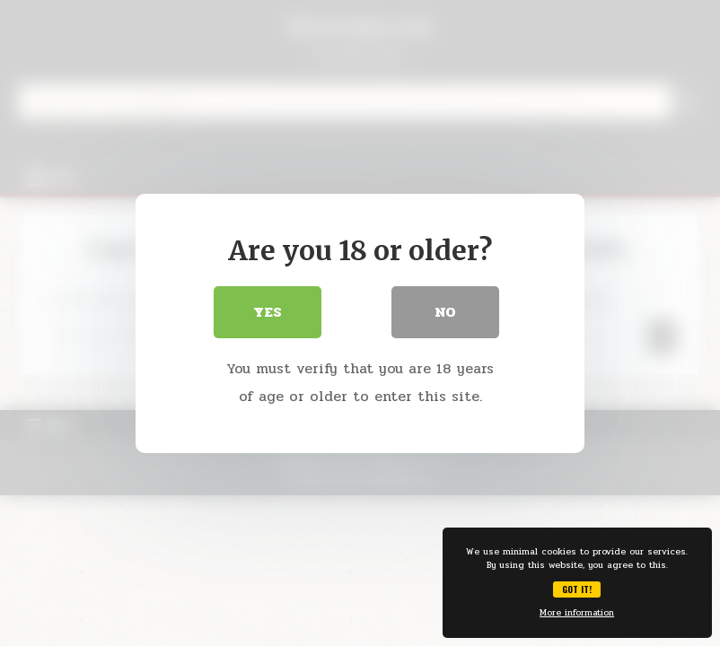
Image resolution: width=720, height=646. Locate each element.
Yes (267, 312)
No (445, 312)
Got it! (577, 589)
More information (577, 613)
